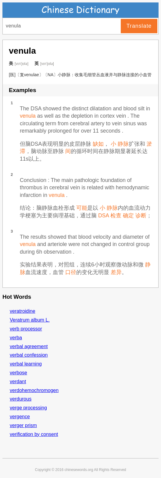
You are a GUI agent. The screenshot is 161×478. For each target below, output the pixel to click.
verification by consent (34, 434)
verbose (18, 372)
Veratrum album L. (30, 320)
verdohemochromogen (34, 390)
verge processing (28, 407)
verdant (18, 381)
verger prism (23, 425)
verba (16, 337)
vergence (20, 416)
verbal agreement (29, 346)
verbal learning (26, 363)
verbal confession (29, 355)
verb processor (26, 328)
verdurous (20, 398)
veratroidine (22, 311)
